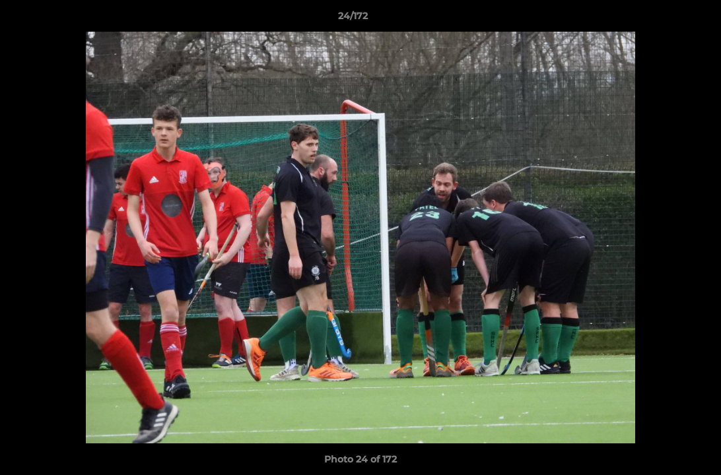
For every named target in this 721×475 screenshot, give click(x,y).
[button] (665, 19)
